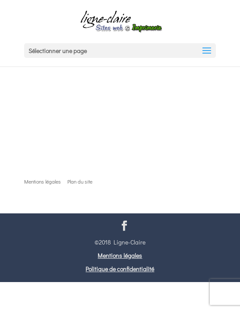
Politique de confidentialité (119, 269)
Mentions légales (120, 255)
